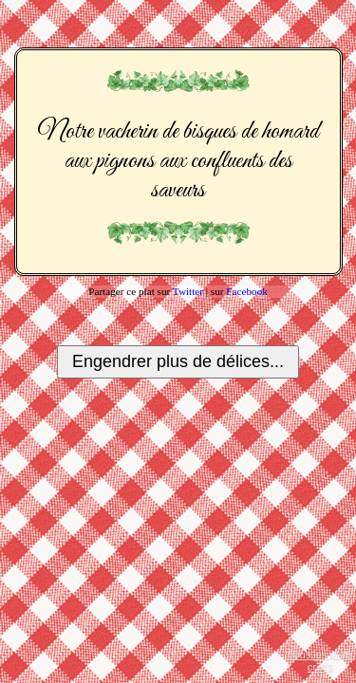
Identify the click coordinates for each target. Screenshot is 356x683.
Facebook (247, 291)
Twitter (188, 291)
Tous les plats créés (321, 661)
